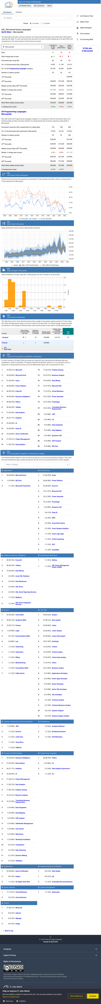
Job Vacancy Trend (86, 16)
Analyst (54, 615)
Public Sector (20, 673)
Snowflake (55, 550)
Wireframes (19, 834)
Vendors (6, 903)
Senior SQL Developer (59, 689)
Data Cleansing (20, 850)
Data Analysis (20, 412)
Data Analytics (20, 444)
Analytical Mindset (58, 726)
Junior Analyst (57, 631)
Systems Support (58, 710)
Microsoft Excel (20, 375)
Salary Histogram (86, 28)
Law (16, 641)
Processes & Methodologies (13, 753)
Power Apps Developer (59, 679)
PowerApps (56, 402)
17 (68, 337)
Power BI (18, 391)
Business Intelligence (22, 396)
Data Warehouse (21, 581)
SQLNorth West (7, 348)
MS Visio (55, 446)
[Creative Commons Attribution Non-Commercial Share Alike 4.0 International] (35, 967)
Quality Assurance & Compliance (50, 866)
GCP (53, 544)
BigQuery (18, 597)
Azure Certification (21, 434)
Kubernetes (56, 892)
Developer (55, 641)
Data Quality (56, 871)
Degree (17, 876)
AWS (53, 518)
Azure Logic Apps (58, 534)
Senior (54, 663)
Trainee (54, 647)
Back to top (9, 931)
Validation (18, 861)
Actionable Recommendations (62, 882)
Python (17, 402)
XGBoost (18, 747)
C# (53, 419)
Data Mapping (56, 430)
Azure (17, 380)
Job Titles (43, 610)
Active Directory (20, 897)
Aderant (18, 913)
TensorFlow (19, 742)
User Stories (19, 829)
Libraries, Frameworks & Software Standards (18, 721)
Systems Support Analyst (60, 716)
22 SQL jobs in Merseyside (87, 49)
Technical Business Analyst (61, 705)
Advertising (19, 647)
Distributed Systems (59, 731)
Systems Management (47, 887)
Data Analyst (56, 620)
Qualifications (8, 866)
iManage (18, 918)
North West (6, 32)
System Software (9, 887)
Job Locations (85, 33)
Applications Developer (60, 673)
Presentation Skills (21, 668)
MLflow (54, 560)
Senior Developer (58, 684)
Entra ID (54, 512)
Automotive (19, 652)
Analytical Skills (20, 620)
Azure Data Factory (58, 523)
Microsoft (18, 370)
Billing (17, 657)
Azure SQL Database (22, 576)
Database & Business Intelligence (14, 555)
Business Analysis (58, 375)
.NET (53, 414)
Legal (17, 631)
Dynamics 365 (57, 435)
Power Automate (57, 396)
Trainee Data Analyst (59, 657)
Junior (54, 625)
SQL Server (19, 587)
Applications (8, 470)
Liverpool (5, 337)
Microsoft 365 (57, 386)
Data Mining (56, 380)
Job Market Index (25, 6)
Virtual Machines (58, 391)
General (6, 610)
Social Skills (19, 615)
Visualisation (19, 845)
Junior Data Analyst (58, 636)
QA (53, 876)
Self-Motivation (57, 737)
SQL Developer (57, 694)
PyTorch (18, 731)
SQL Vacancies (39, 6)
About (49, 6)
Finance (18, 625)
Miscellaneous (45, 721)
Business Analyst (58, 668)
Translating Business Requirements (59, 408)
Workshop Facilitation (22, 839)
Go (53, 774)
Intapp (17, 924)
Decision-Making (21, 855)
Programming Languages (18, 68)
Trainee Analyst (57, 652)
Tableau (18, 407)
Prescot (4, 343)
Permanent (7, 12)
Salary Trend (84, 22)
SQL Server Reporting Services (25, 592)
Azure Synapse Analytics (60, 528)
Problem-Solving (57, 370)
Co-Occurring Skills (86, 39)
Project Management (22, 439)
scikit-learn (19, 737)
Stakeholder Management (24, 823)
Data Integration (57, 425)
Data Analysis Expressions (61, 768)
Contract (19, 12)
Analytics (18, 418)
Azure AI (18, 428)
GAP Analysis (56, 441)
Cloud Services (45, 470)
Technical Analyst (58, 700)
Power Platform (20, 386)
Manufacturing (20, 663)
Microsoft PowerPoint (22, 486)
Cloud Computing (58, 539)
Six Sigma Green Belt (22, 882)
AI (16, 423)
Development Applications (48, 555)
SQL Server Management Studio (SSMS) (60, 566)
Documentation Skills (22, 636)
